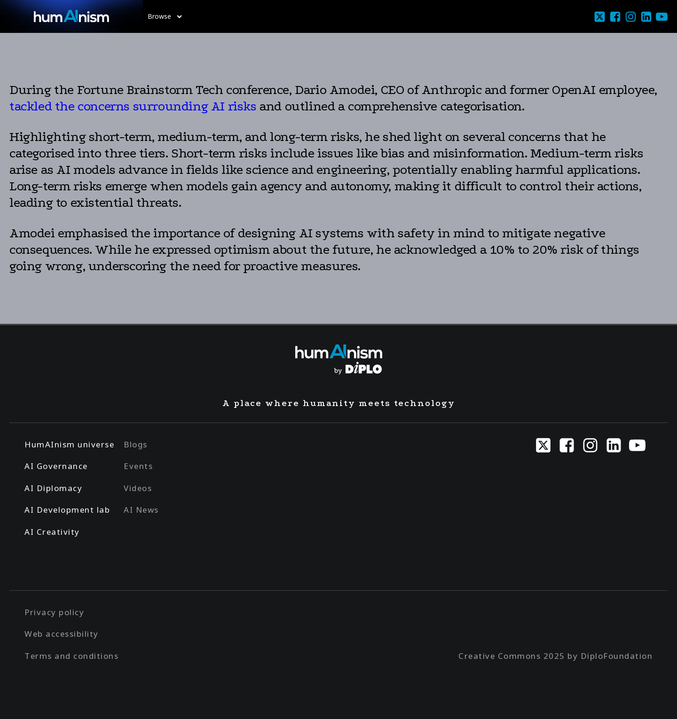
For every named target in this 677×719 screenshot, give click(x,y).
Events (138, 466)
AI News (141, 509)
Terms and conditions (71, 655)
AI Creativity (52, 531)
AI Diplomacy (53, 488)
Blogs (136, 444)
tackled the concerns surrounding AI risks (133, 106)
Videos (138, 488)
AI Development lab (67, 509)
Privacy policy (54, 612)
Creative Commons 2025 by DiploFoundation (555, 655)
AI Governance (56, 466)
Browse (165, 16)
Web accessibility (61, 633)
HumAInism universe (69, 444)
